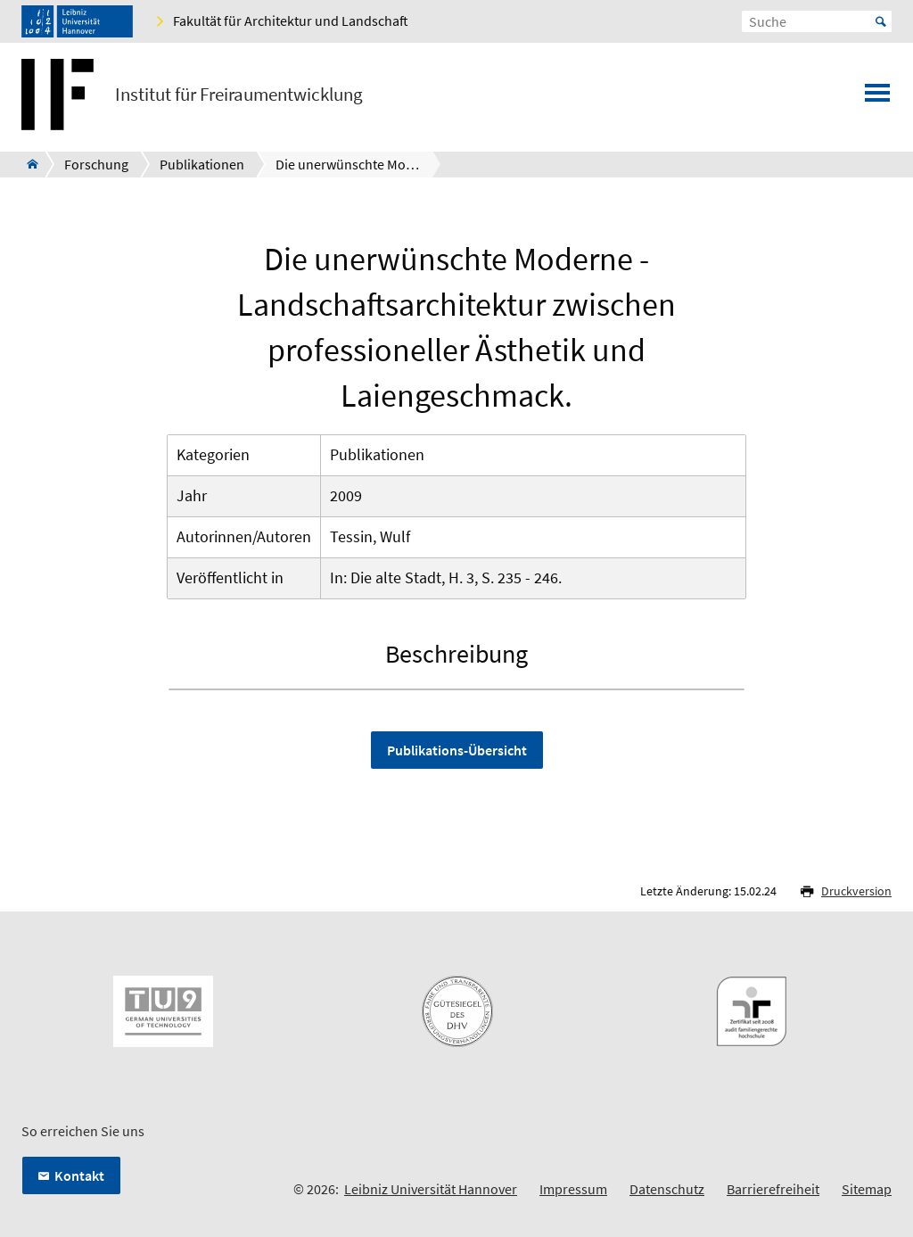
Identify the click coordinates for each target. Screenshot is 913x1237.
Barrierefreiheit (773, 1189)
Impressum (573, 1189)
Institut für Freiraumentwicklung (239, 94)
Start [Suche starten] (881, 21)
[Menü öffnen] (877, 98)
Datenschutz (666, 1189)
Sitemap (867, 1189)
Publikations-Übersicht (457, 750)
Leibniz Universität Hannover (430, 1189)
